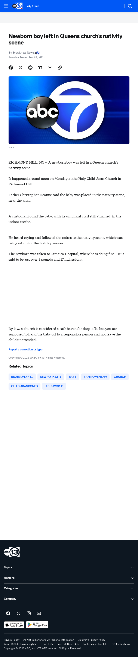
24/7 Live (33, 6)
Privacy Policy (11, 640)
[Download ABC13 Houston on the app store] (14, 624)
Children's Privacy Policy (91, 640)
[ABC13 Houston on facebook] (8, 613)
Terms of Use (46, 644)
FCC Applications (120, 644)
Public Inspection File (95, 644)
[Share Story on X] (20, 67)
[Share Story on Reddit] (30, 67)
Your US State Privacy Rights (20, 644)
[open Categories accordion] (69, 588)
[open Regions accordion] (69, 578)
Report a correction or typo (25, 349)
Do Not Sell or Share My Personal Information (48, 640)
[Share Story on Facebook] (10, 67)
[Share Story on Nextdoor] (40, 67)
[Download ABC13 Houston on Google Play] (37, 624)
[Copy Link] (60, 67)
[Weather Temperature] (117, 6)
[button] (5, 5)
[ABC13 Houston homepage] (17, 6)
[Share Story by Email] (50, 67)
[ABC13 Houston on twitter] (18, 613)
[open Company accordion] (69, 599)
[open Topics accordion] (69, 567)
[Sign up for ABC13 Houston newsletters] (39, 613)
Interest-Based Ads (68, 644)
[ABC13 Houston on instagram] (28, 613)
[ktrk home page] (12, 552)
